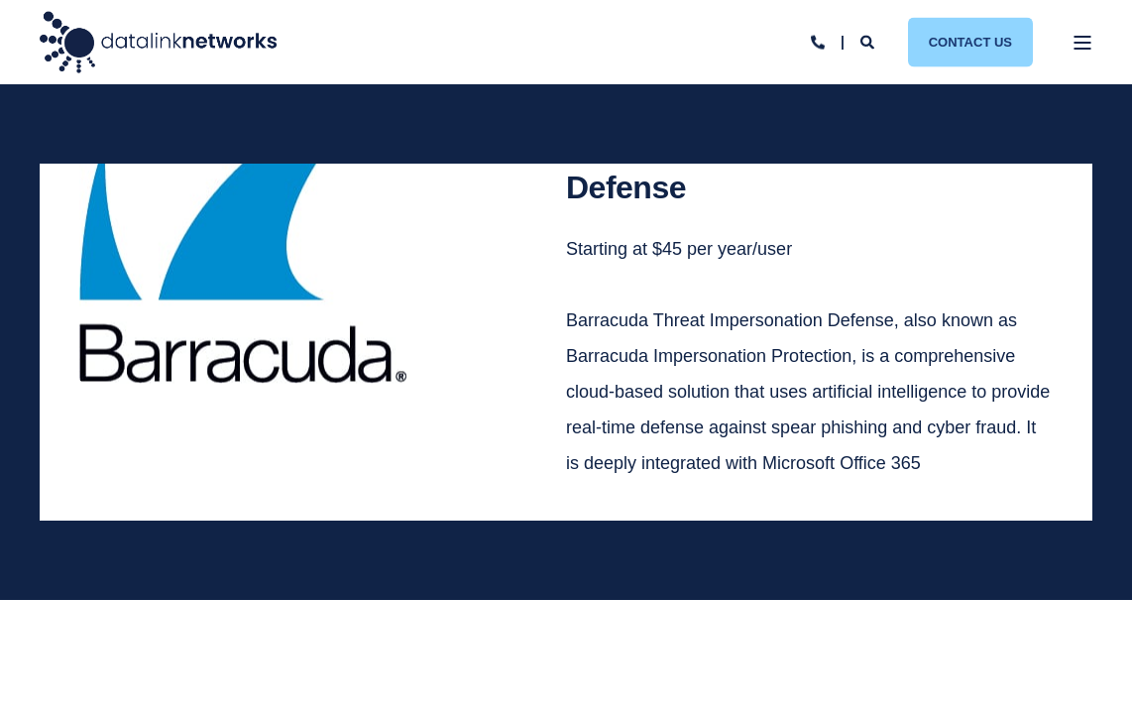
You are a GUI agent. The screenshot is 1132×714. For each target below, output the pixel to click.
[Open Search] (869, 41)
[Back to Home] (159, 42)
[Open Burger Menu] (1082, 43)
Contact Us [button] (970, 41)
